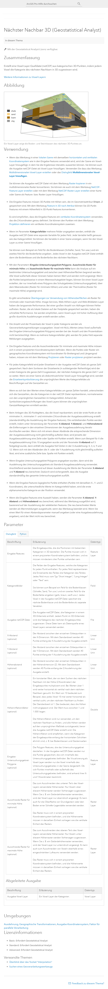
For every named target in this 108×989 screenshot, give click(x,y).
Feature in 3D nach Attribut (61, 205)
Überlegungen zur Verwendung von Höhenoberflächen (59, 298)
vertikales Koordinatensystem (75, 217)
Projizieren (53, 357)
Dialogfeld (11, 534)
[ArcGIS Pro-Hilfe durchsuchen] (51, 3)
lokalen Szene (46, 157)
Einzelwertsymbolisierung (26, 379)
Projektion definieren (20, 224)
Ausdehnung (11, 924)
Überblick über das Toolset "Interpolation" (30, 962)
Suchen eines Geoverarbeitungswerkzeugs (31, 966)
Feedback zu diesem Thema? (88, 983)
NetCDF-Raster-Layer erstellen (74, 190)
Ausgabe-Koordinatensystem (72, 924)
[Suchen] (79, 3)
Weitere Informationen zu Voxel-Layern (25, 77)
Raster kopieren (77, 183)
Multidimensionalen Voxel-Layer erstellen (30, 172)
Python (23, 534)
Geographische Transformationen (37, 924)
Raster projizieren (74, 357)
